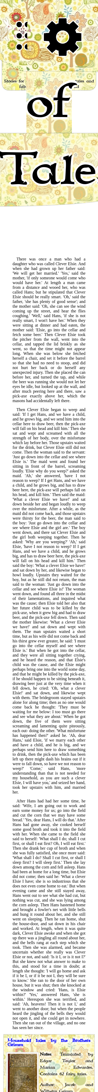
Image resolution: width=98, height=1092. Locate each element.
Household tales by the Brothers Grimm (49, 1042)
